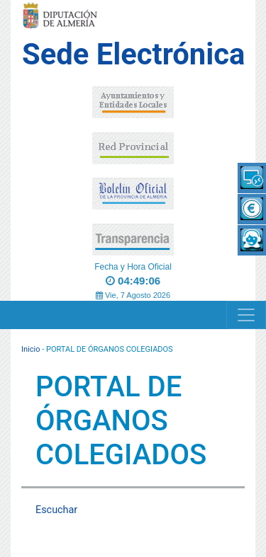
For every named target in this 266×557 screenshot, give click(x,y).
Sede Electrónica (133, 54)
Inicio (30, 349)
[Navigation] (246, 315)
